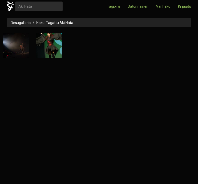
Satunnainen (138, 6)
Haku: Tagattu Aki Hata (54, 23)
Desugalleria (21, 23)
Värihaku (163, 6)
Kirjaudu (184, 6)
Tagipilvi (113, 6)
